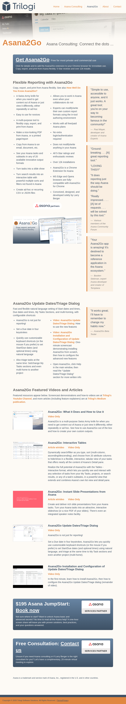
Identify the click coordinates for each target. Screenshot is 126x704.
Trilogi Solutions (21, 6)
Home (56, 6)
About (106, 6)
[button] (63, 64)
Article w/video (56, 447)
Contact (117, 6)
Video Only (54, 416)
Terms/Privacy (62, 700)
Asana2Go (92, 6)
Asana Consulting (73, 6)
